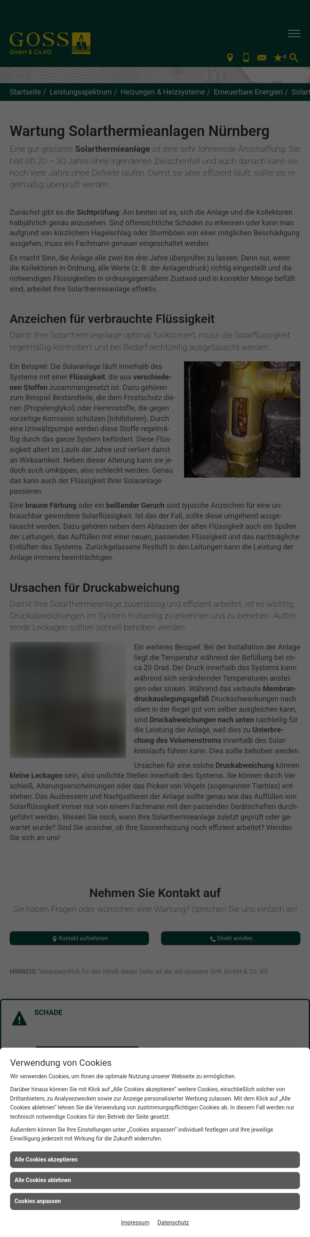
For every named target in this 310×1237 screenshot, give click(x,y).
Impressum (135, 1222)
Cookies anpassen (38, 1201)
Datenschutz (173, 1222)
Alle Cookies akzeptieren (46, 1159)
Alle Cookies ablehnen (43, 1180)
